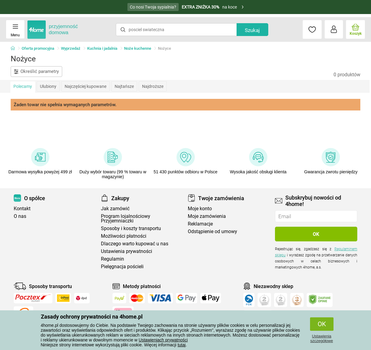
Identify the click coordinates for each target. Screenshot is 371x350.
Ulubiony (48, 86)
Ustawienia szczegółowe (321, 338)
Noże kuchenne (137, 48)
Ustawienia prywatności (126, 251)
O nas (20, 216)
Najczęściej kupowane (85, 86)
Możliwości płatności (123, 236)
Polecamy (22, 86)
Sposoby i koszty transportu (131, 228)
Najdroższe (152, 86)
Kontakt (22, 208)
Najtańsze (124, 86)
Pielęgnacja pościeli (122, 266)
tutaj (181, 344)
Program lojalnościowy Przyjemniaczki (125, 218)
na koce (185, 7)
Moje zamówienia (207, 216)
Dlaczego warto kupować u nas (134, 243)
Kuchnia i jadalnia (102, 48)
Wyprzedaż (70, 48)
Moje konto (200, 208)
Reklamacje (200, 224)
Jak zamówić (115, 208)
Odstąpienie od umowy (212, 231)
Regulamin (112, 259)
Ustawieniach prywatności (163, 339)
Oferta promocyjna (38, 48)
